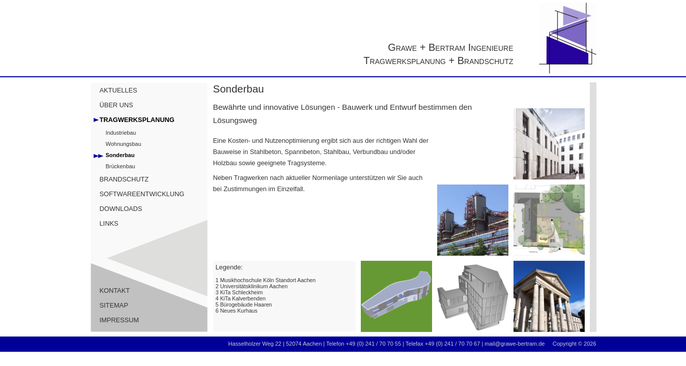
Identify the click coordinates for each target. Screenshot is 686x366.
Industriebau (121, 133)
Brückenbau (120, 166)
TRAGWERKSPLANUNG (137, 120)
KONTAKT (115, 290)
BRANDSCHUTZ (124, 179)
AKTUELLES (118, 90)
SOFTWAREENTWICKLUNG (142, 194)
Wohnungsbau (123, 144)
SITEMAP (114, 305)
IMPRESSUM (119, 320)
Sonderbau (120, 155)
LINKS (109, 223)
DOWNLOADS (121, 208)
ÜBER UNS (116, 105)
